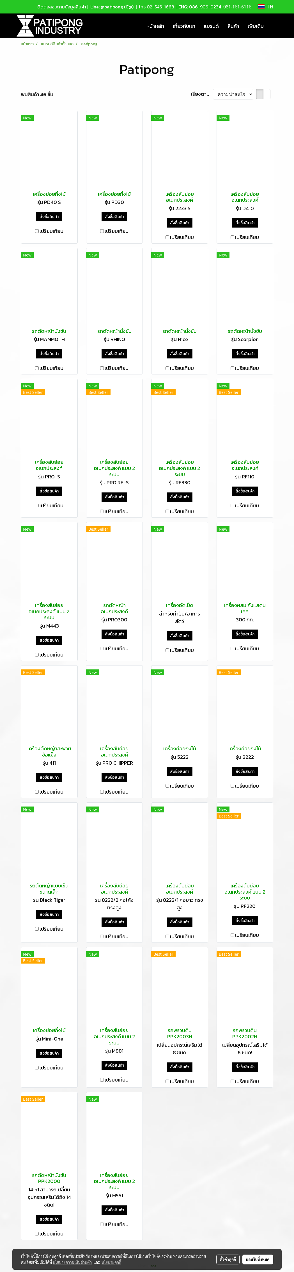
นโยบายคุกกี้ (111, 1262)
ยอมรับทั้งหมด (258, 1259)
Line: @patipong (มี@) (111, 6)
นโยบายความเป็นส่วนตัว (72, 1262)
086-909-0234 (205, 6)
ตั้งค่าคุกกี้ (228, 1259)
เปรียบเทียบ (51, 231)
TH (265, 7)
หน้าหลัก (155, 26)
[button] (273, 26)
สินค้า (233, 26)
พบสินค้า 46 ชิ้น (37, 94)
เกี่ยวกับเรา (184, 26)
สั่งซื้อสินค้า (49, 217)
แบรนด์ (211, 26)
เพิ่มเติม (256, 26)
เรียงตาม (202, 94)
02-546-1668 (160, 6)
